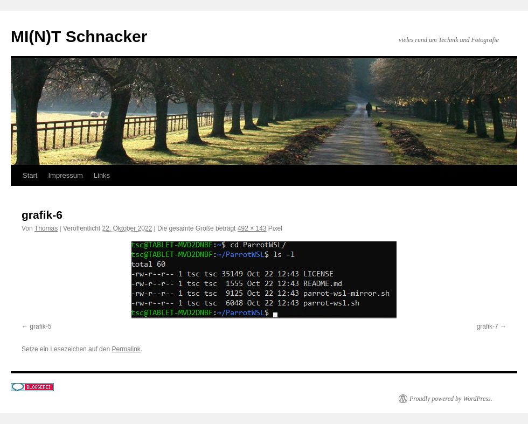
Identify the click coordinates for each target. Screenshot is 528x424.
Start (30, 175)
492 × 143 (252, 228)
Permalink (126, 349)
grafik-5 (40, 326)
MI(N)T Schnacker (79, 36)
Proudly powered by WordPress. (450, 398)
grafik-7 (487, 326)
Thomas (46, 228)
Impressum (65, 175)
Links (102, 175)
